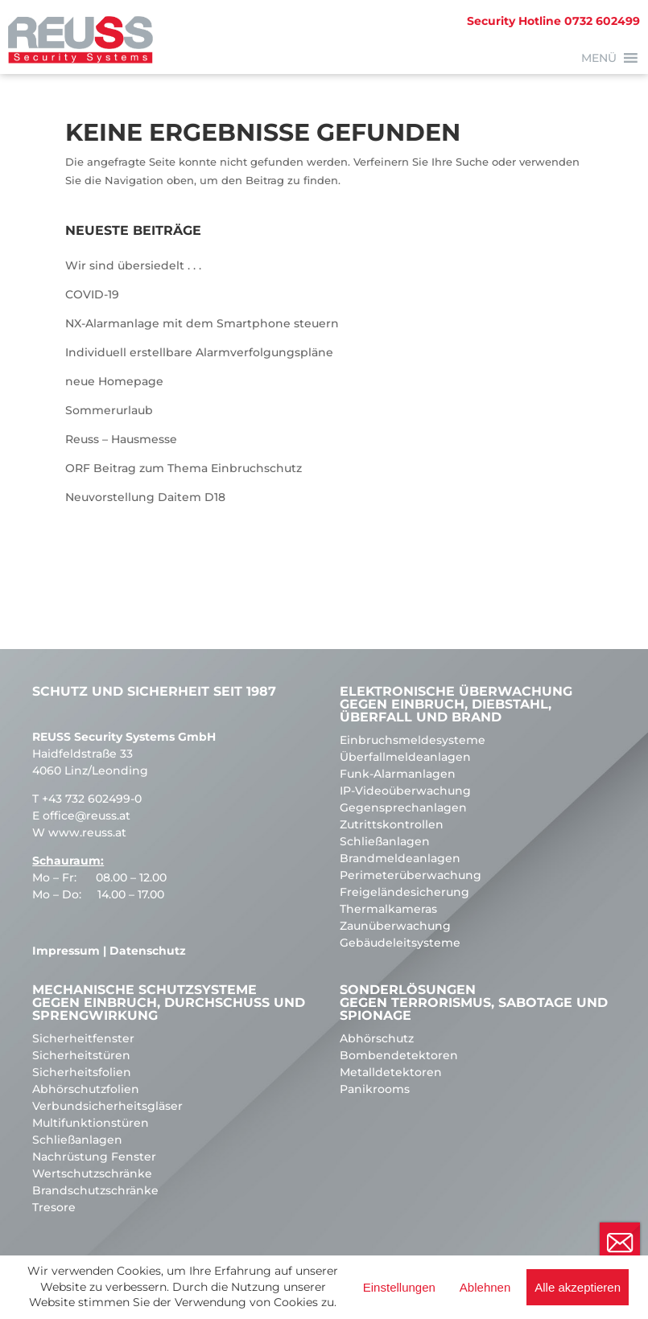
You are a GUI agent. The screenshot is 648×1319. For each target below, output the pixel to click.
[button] (599, 58)
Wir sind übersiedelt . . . (133, 265)
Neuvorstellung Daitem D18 (145, 497)
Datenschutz (147, 950)
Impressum (66, 950)
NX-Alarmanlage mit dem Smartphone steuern (202, 323)
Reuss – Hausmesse (121, 439)
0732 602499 (553, 21)
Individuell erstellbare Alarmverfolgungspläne (199, 352)
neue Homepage (114, 381)
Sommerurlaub (109, 410)
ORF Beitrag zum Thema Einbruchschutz (183, 468)
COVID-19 (92, 294)
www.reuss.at (87, 832)
